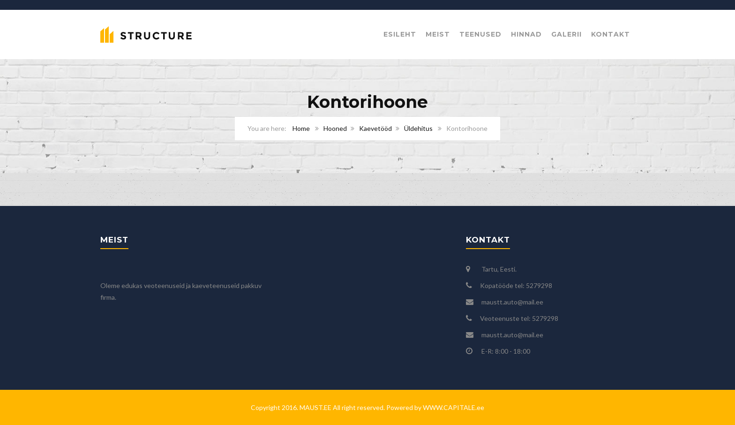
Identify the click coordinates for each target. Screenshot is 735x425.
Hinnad (526, 34)
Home (301, 128)
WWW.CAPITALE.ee (452, 407)
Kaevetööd (375, 128)
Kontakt (610, 34)
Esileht (399, 34)
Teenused (480, 34)
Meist (438, 34)
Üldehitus (418, 128)
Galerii (566, 34)
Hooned (335, 128)
